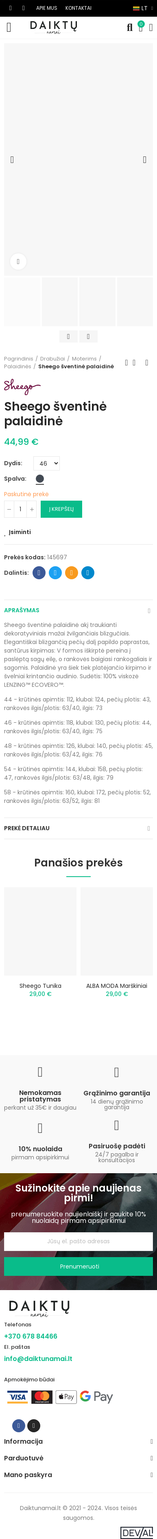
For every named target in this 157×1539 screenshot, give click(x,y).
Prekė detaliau (27, 828)
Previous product (126, 362)
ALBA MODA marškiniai (116, 986)
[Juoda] (40, 479)
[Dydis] (46, 463)
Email (71, 572)
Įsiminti (20, 532)
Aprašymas (21, 610)
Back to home (137, 362)
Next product (147, 362)
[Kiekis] (20, 509)
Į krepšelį (61, 509)
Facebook (39, 572)
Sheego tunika (40, 986)
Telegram (88, 572)
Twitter (55, 572)
